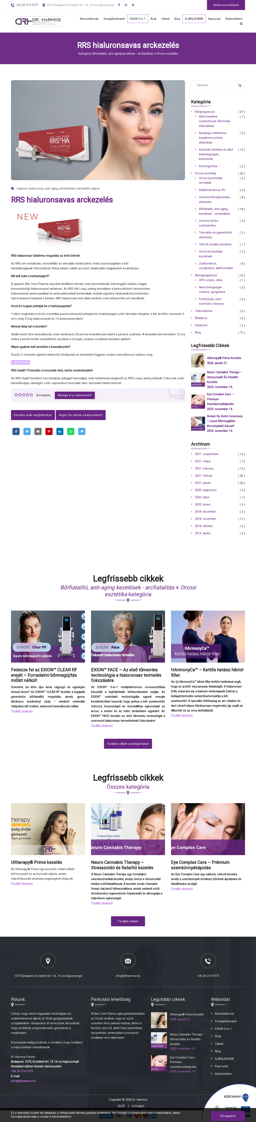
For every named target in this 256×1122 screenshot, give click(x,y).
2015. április (202, 535)
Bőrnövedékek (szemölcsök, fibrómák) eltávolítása (214, 121)
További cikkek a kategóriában (128, 745)
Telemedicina (203, 313)
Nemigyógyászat (206, 277)
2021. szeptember (207, 455)
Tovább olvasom (22, 712)
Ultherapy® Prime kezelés (224, 360)
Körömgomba (208, 167)
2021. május (203, 463)
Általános (201, 320)
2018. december (205, 513)
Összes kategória (128, 788)
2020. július (202, 499)
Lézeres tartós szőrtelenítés (208, 225)
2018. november (205, 520)
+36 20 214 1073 (208, 977)
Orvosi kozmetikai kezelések (210, 256)
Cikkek (163, 19)
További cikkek (128, 922)
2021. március (204, 470)
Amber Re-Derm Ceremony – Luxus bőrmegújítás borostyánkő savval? (225, 422)
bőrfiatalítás (67, 188)
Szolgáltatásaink (111, 19)
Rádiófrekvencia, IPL (212, 191)
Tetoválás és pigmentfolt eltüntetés (215, 237)
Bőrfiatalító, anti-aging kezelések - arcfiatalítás (214, 213)
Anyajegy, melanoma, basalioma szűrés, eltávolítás (213, 138)
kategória (128, 592)
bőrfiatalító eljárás (88, 188)
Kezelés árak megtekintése (33, 415)
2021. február (203, 477)
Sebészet (201, 328)
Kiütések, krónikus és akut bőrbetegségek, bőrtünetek (216, 155)
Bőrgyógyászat (205, 112)
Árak (151, 19)
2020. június (202, 506)
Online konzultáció (226, 5)
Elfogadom (228, 1116)
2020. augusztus (206, 491)
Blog (175, 19)
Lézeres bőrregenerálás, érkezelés (215, 201)
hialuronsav (36, 188)
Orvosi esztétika (205, 174)
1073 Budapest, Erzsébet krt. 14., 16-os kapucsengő (80, 5)
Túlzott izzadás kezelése (215, 246)
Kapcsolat (214, 19)
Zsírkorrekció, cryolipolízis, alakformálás (216, 268)
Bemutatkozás (85, 19)
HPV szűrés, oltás (211, 282)
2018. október (204, 527)
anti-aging (51, 188)
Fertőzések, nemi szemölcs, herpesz (211, 304)
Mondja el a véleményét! (75, 395)
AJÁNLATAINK (192, 19)
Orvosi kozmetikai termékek (210, 181)
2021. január (203, 484)
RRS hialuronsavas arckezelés (62, 199)
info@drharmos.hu (128, 977)
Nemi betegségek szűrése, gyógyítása (212, 292)
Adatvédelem (234, 19)
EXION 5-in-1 (135, 19)
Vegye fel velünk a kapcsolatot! (81, 415)
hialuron (22, 188)
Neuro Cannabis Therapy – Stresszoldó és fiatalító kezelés (224, 379)
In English (138, 1106)
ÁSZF (121, 1106)
